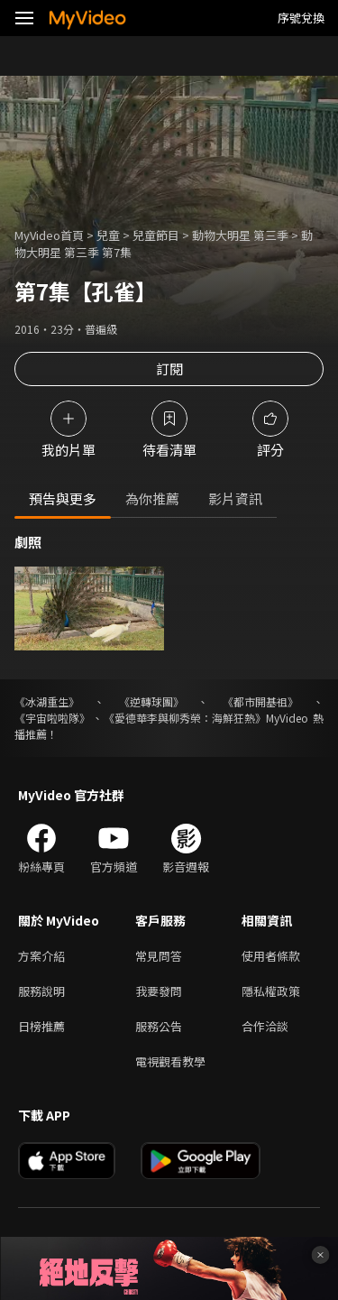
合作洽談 (265, 1026)
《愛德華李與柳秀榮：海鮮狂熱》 (185, 717)
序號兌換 (301, 17)
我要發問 (158, 991)
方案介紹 (41, 955)
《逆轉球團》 (151, 701)
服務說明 (41, 991)
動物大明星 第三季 (240, 235)
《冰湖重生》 (46, 701)
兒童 (108, 235)
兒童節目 (155, 235)
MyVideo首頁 (49, 235)
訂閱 (169, 368)
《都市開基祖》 (260, 701)
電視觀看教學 (170, 1061)
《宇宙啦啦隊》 (52, 717)
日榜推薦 (41, 1026)
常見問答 (158, 955)
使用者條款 (271, 955)
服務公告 (158, 1026)
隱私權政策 (271, 991)
